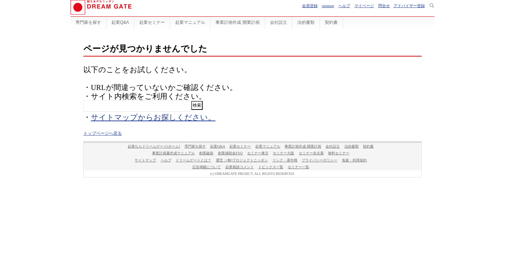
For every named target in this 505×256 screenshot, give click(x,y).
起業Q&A (120, 22)
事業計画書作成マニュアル (173, 153)
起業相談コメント (239, 167)
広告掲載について (206, 167)
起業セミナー (152, 22)
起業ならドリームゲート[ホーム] (154, 146)
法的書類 (305, 22)
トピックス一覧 (270, 167)
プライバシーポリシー (319, 160)
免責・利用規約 (354, 160)
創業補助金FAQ (230, 153)
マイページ (364, 6)
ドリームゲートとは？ (193, 160)
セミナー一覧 (298, 167)
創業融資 (206, 153)
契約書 (331, 22)
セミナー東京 (258, 153)
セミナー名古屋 (311, 153)
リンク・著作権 (284, 160)
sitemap (328, 6)
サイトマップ (145, 160)
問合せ (384, 6)
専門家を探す (88, 22)
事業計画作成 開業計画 (237, 22)
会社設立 (278, 22)
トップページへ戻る (102, 133)
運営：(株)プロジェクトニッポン (242, 160)
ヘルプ (344, 6)
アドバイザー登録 (409, 6)
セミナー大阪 (283, 153)
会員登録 (310, 6)
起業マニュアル (190, 22)
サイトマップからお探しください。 (153, 117)
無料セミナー (338, 153)
